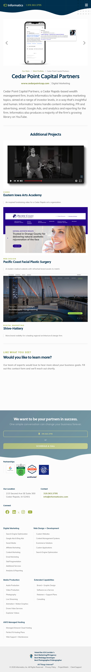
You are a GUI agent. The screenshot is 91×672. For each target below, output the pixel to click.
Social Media (11, 543)
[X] (19, 513)
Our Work (26, 71)
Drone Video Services (14, 608)
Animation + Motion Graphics (17, 604)
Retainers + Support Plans (47, 595)
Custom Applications (44, 548)
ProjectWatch (63, 667)
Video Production (12, 590)
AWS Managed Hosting (14, 622)
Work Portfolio (38, 71)
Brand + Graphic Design (46, 585)
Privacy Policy (50, 667)
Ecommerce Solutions (44, 543)
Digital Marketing (11, 529)
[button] (6, 43)
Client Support (76, 667)
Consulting (41, 599)
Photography (11, 595)
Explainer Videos (12, 613)
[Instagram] (23, 512)
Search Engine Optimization (16, 534)
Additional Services (13, 566)
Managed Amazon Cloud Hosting (19, 628)
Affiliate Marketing (13, 548)
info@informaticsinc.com (55, 497)
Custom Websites (43, 534)
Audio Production (12, 585)
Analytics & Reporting (14, 571)
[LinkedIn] (14, 512)
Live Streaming (12, 599)
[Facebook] (7, 512)
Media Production (11, 580)
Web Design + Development (46, 529)
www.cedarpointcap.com (35, 83)
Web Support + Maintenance (17, 637)
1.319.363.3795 (33, 5)
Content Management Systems (48, 538)
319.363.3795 (50, 494)
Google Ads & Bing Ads (15, 538)
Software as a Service (45, 590)
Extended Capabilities (44, 580)
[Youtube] (30, 512)
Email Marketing (12, 557)
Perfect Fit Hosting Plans (15, 632)
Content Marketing (13, 552)
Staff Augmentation (13, 562)
